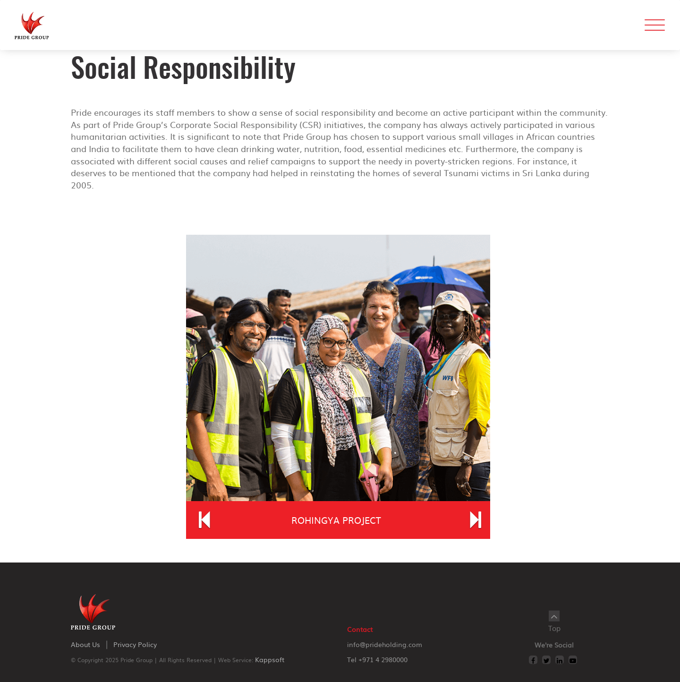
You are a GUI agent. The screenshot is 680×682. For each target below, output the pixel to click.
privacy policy (135, 644)
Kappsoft (269, 659)
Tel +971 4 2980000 (377, 659)
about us (85, 644)
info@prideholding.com (384, 644)
